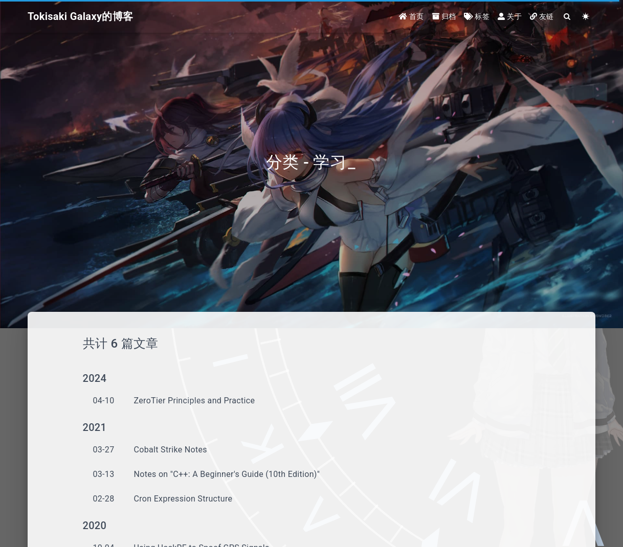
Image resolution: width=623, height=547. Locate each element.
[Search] (567, 16)
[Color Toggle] (585, 16)
